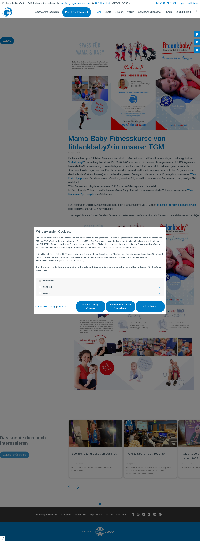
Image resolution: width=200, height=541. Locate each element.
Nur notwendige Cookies (90, 306)
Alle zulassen (150, 306)
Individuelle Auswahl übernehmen (120, 306)
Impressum (63, 306)
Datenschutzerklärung (45, 306)
